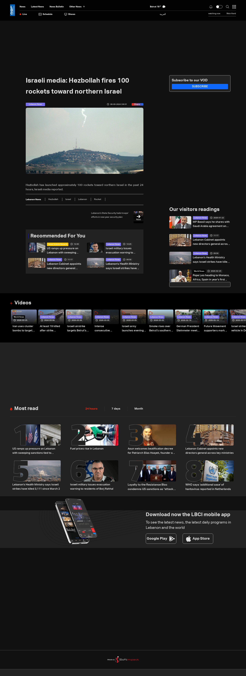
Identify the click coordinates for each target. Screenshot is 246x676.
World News (199, 272)
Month (138, 409)
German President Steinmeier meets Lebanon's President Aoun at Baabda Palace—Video (188, 330)
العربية (163, 14)
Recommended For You (57, 236)
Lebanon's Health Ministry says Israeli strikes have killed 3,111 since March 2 (122, 267)
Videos (22, 303)
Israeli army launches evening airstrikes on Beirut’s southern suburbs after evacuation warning (133, 330)
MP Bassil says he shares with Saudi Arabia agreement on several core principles (211, 225)
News (22, 7)
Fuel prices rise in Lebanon (87, 449)
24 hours (91, 409)
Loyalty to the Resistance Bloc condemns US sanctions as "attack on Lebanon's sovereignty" (150, 488)
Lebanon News (113, 244)
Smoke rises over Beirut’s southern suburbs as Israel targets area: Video (160, 330)
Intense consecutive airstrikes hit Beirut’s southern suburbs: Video (106, 330)
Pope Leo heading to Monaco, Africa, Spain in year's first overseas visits (210, 279)
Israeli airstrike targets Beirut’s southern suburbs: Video (79, 330)
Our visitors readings (194, 209)
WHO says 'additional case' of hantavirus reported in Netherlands (208, 487)
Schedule (45, 14)
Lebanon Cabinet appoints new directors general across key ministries (64, 267)
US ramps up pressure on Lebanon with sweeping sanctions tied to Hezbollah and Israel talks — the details (63, 251)
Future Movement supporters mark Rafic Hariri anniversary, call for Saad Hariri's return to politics (215, 330)
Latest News (37, 7)
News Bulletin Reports (57, 244)
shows (69, 14)
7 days (116, 409)
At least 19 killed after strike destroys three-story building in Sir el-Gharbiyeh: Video (50, 330)
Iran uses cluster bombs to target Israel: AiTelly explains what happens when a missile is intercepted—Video (23, 330)
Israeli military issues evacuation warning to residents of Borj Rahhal (121, 251)
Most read (26, 409)
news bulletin (57, 7)
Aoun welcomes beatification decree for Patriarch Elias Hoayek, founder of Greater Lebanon (152, 452)
